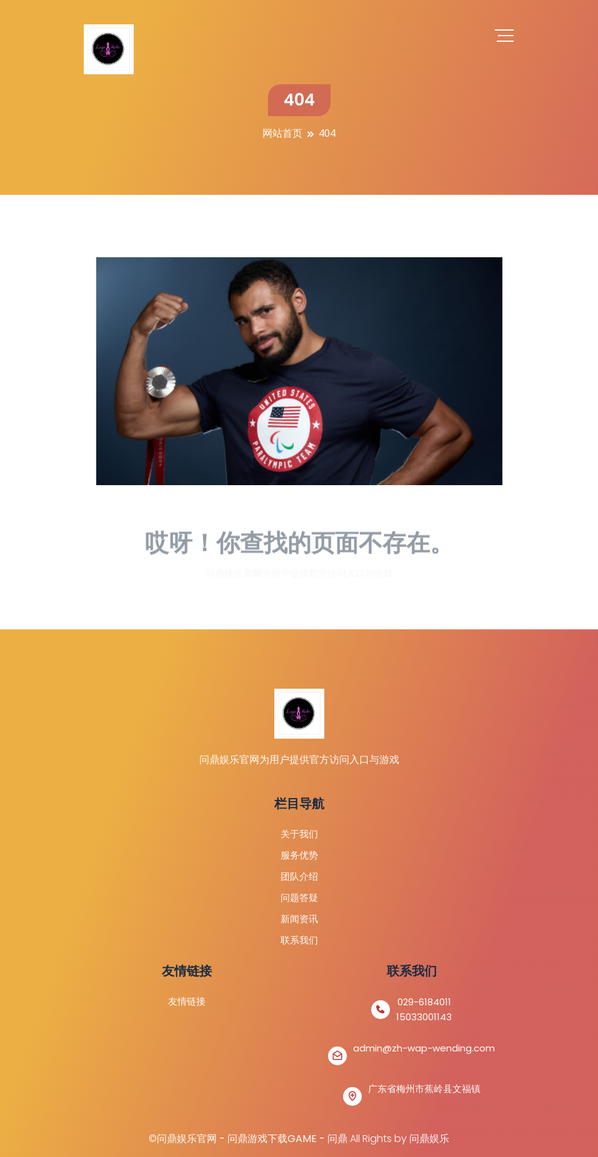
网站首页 (282, 133)
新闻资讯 (299, 918)
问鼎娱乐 (429, 1138)
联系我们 (299, 940)
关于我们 (299, 833)
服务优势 (299, 855)
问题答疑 (299, 897)
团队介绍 (299, 876)
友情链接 (187, 1001)
